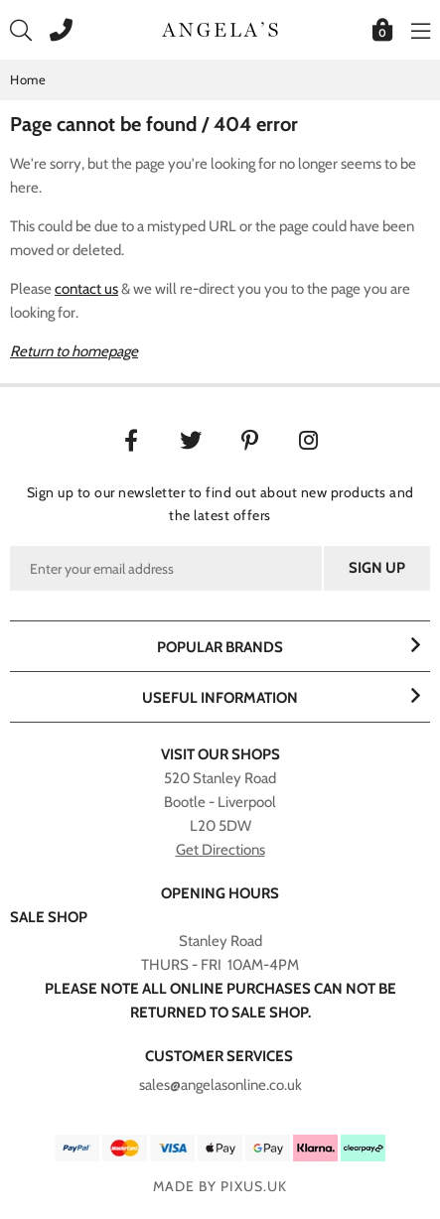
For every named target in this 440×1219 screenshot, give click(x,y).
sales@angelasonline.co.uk (220, 1085)
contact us (86, 289)
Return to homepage (74, 351)
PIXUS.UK (253, 1186)
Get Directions (220, 850)
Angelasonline (220, 30)
